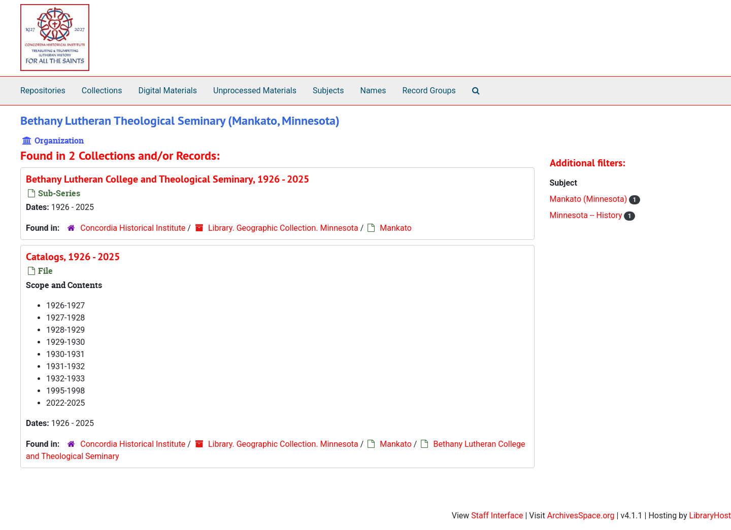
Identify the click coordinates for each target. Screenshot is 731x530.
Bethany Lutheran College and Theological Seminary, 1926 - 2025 (167, 179)
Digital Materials (167, 90)
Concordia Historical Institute (132, 228)
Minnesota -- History (587, 215)
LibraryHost (710, 515)
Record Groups (428, 90)
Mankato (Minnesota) (589, 199)
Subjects (328, 90)
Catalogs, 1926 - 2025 (73, 256)
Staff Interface (497, 515)
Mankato (396, 228)
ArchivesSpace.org (581, 515)
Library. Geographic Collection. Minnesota (283, 228)
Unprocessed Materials (254, 90)
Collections (102, 90)
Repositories (42, 90)
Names (373, 90)
